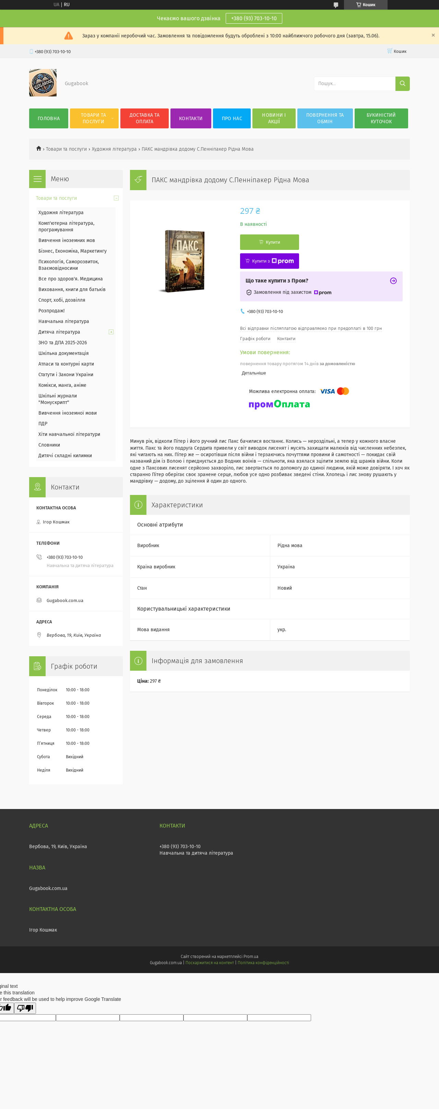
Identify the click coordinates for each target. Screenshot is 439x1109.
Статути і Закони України (65, 375)
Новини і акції (274, 118)
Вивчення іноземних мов (66, 240)
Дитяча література (59, 332)
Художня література (114, 149)
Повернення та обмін (325, 118)
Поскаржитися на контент (210, 962)
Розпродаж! (51, 311)
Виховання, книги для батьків (72, 289)
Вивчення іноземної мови (67, 413)
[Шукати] (402, 84)
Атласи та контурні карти (66, 364)
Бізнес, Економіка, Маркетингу (72, 251)
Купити (273, 242)
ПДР (42, 424)
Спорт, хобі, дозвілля (61, 300)
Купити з (273, 261)
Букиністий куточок (381, 118)
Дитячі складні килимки (65, 456)
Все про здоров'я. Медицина (70, 279)
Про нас (232, 119)
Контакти (191, 119)
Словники (49, 445)
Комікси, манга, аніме (62, 385)
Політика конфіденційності (263, 962)
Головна (49, 119)
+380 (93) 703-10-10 (254, 18)
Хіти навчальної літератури (69, 434)
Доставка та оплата (144, 118)
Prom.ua (251, 956)
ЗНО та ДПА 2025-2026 (62, 343)
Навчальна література (63, 321)
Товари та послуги (93, 118)
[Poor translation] (25, 1008)
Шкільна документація (63, 353)
